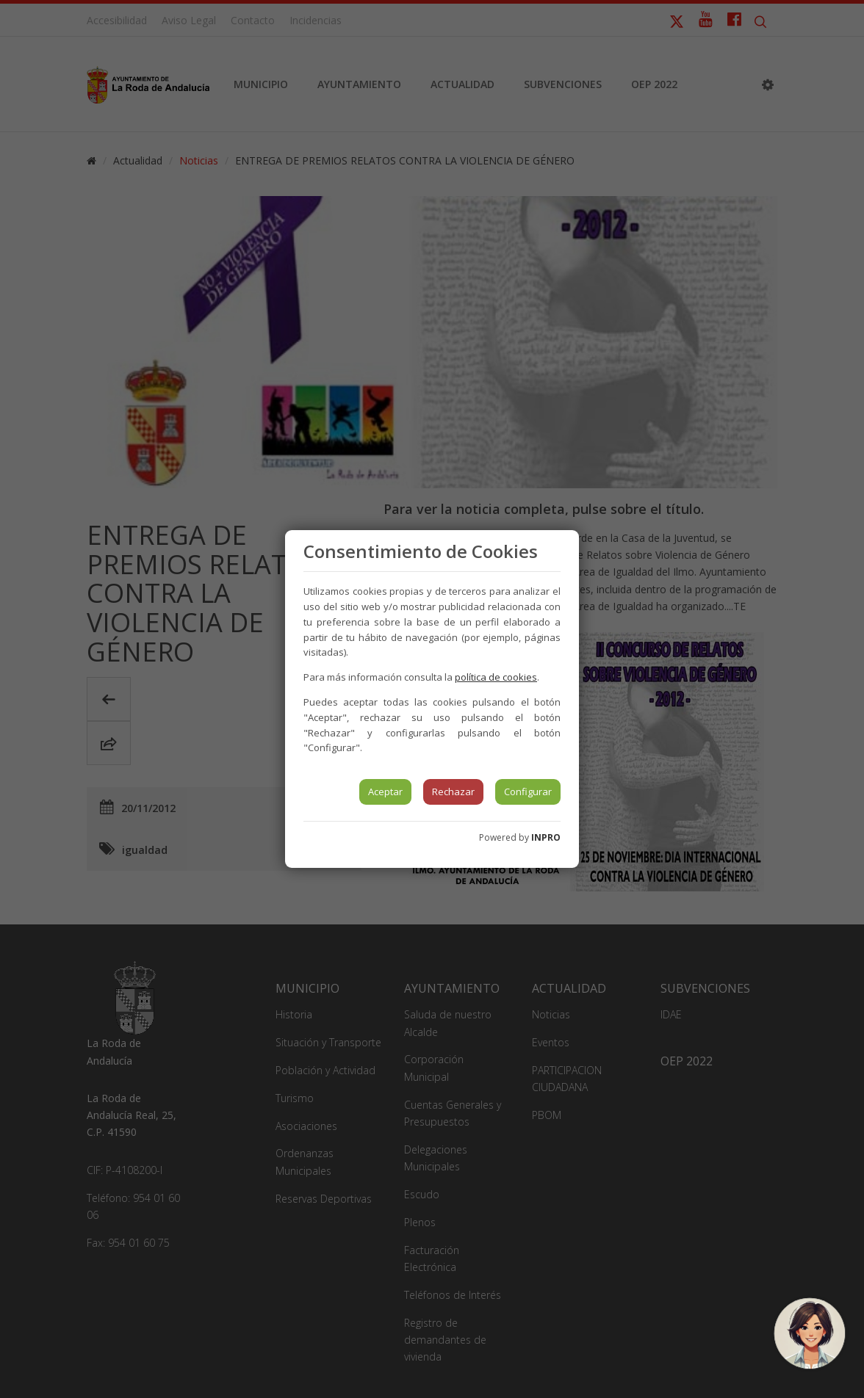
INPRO (546, 837)
